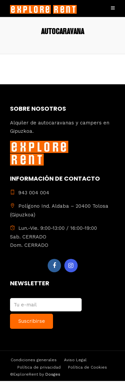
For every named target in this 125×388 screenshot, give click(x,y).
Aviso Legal (75, 360)
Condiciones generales (34, 360)
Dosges (52, 374)
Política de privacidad (39, 367)
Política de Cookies (87, 367)
